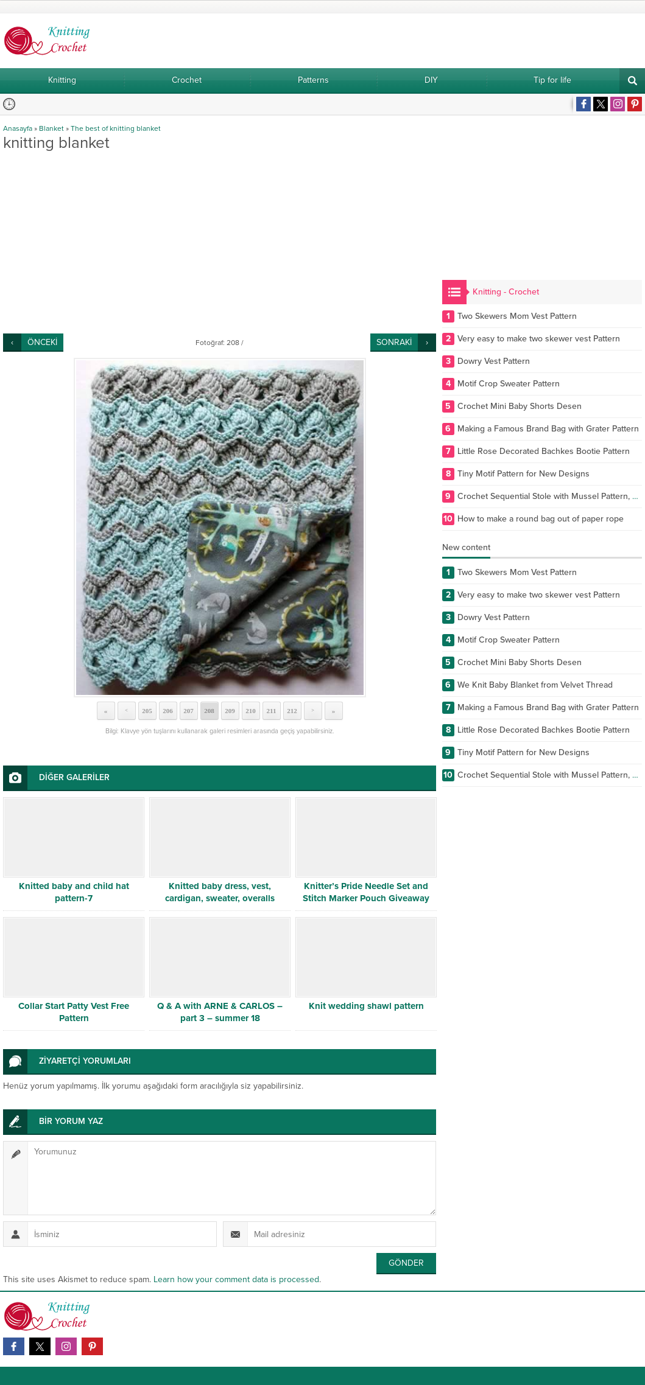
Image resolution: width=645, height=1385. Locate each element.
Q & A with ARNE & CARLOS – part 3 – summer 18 (220, 1012)
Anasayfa (17, 128)
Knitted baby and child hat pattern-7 (74, 892)
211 (272, 710)
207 (188, 710)
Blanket (51, 128)
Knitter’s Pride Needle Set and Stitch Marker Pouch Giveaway (366, 892)
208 (209, 710)
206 (168, 710)
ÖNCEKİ (42, 342)
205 (147, 710)
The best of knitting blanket (116, 128)
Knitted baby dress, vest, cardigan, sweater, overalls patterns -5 (220, 898)
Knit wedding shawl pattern (366, 1005)
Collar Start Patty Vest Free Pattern (73, 1012)
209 (230, 710)
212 (292, 710)
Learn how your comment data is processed (236, 1279)
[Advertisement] (219, 242)
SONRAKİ (394, 342)
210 (250, 710)
